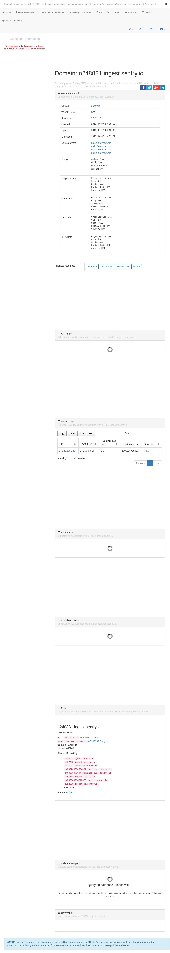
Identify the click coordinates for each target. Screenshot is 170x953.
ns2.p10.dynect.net (101, 149)
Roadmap (131, 12)
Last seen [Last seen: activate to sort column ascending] (128, 444)
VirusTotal (92, 266)
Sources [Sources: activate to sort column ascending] (148, 444)
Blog (146, 12)
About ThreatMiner (25, 12)
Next (157, 463)
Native (146, 451)
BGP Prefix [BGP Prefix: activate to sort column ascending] (88, 444)
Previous (140, 463)
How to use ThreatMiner (52, 12)
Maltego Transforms (80, 12)
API (99, 12)
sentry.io (95, 106)
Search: (143, 433)
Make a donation (12, 21)
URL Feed (113, 12)
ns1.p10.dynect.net (101, 146)
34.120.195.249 (67, 450)
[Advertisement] (25, 75)
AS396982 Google (89, 737)
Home (6, 12)
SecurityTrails (123, 266)
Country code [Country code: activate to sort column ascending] (109, 443)
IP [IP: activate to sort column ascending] (62, 444)
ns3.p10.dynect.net (101, 143)
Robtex (136, 266)
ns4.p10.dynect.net (101, 153)
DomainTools (107, 266)
